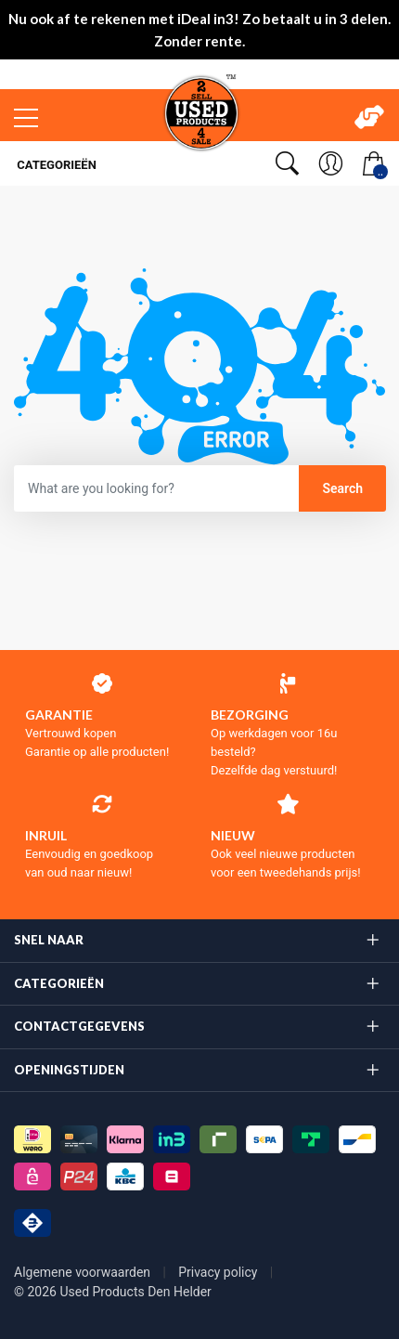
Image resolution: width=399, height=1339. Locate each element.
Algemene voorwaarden (84, 1272)
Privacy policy (219, 1272)
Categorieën (55, 165)
